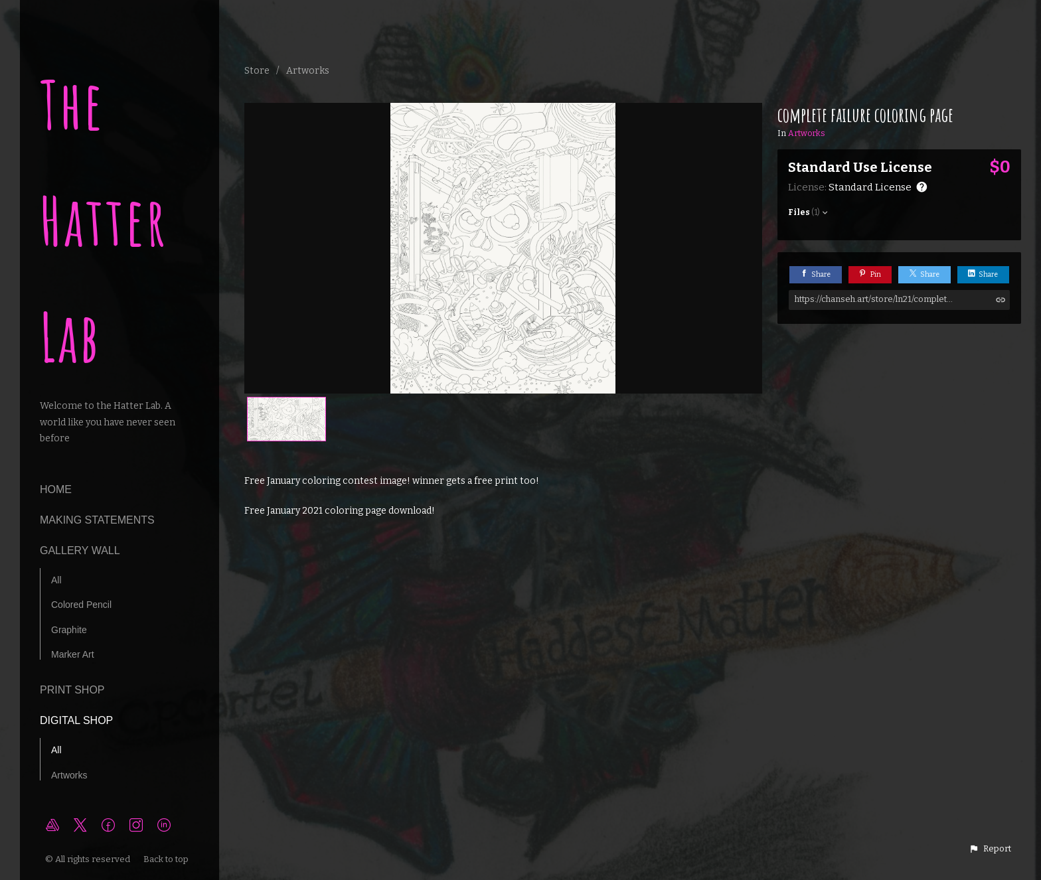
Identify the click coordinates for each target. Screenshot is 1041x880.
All (56, 580)
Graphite (69, 629)
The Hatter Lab (104, 220)
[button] (989, 848)
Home (56, 489)
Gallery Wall (80, 550)
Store (257, 70)
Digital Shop (76, 720)
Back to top (167, 859)
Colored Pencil (81, 604)
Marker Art (72, 654)
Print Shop (72, 690)
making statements (97, 520)
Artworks (69, 775)
